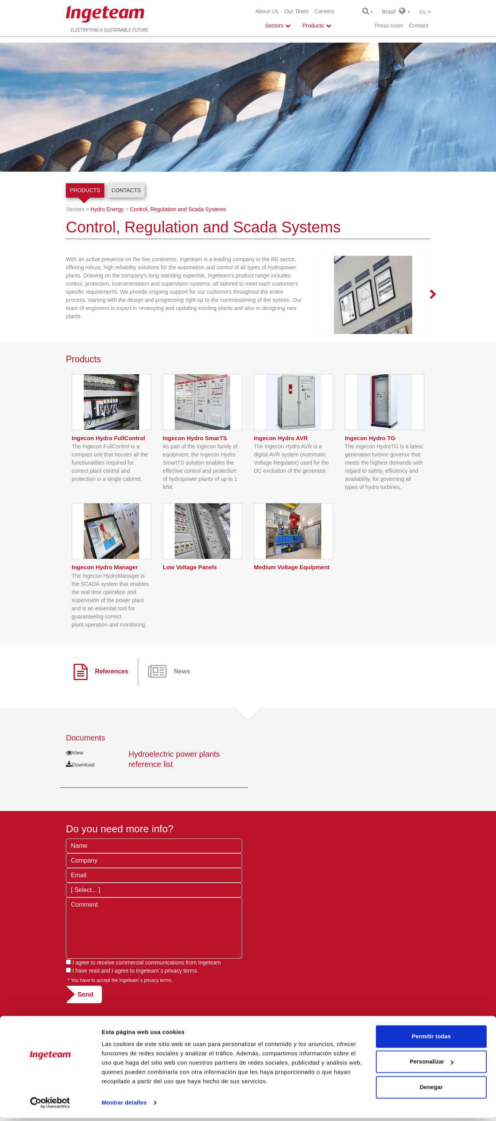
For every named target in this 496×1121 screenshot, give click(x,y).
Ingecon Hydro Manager (105, 595)
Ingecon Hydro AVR (281, 466)
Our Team (296, 11)
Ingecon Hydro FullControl (108, 466)
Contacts (126, 190)
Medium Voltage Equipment (292, 595)
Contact (418, 25)
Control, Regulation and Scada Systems (178, 209)
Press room (389, 25)
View (74, 780)
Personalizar (431, 1064)
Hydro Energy (107, 209)
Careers (324, 11)
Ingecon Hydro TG (370, 466)
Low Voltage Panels (190, 595)
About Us (266, 11)
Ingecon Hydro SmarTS (195, 466)
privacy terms (181, 999)
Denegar (431, 1090)
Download (80, 793)
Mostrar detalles (124, 1105)
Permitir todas (431, 1039)
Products (85, 190)
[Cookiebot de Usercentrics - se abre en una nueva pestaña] (50, 1106)
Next (428, 295)
